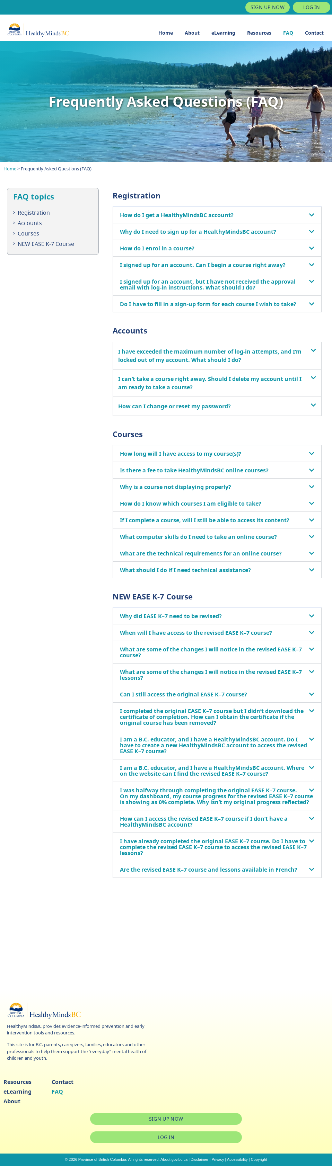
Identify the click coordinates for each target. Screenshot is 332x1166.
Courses (28, 233)
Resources (259, 32)
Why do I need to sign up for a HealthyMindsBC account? (198, 231)
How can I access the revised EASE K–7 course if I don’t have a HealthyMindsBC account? (204, 821)
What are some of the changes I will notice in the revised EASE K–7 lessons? (211, 675)
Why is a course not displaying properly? (175, 487)
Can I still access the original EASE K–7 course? (183, 694)
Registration (34, 212)
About (192, 32)
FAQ (288, 32)
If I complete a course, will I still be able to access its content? (204, 520)
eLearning (223, 32)
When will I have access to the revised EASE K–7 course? (196, 633)
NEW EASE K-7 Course (46, 244)
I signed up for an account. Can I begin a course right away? (203, 265)
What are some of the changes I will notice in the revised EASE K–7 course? (211, 652)
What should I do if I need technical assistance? (185, 570)
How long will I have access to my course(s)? (180, 453)
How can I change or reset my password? (174, 406)
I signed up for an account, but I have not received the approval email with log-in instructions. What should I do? (208, 284)
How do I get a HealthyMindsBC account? (177, 215)
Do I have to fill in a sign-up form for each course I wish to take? (208, 304)
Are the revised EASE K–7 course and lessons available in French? (208, 869)
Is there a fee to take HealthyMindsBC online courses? (194, 470)
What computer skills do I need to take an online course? (198, 537)
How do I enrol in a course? (157, 248)
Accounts (30, 223)
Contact (314, 32)
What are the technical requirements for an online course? (201, 553)
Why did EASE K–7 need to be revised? (171, 616)
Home (165, 32)
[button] (217, 215)
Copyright (259, 1159)
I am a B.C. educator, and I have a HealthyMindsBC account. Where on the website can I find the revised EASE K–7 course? (212, 770)
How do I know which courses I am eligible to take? (190, 503)
